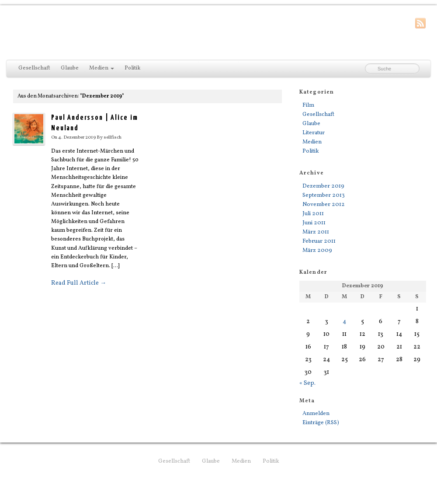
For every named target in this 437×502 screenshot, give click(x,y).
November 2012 (323, 204)
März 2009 (317, 250)
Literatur (313, 133)
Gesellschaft (34, 68)
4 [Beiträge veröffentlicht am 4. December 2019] (344, 321)
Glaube (70, 68)
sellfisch (112, 137)
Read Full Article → (78, 283)
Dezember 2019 (323, 186)
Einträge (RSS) (320, 422)
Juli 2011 (313, 213)
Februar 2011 (319, 241)
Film (308, 105)
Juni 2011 (314, 223)
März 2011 (315, 232)
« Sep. (307, 383)
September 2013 (323, 195)
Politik (132, 68)
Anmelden (315, 413)
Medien (101, 68)
